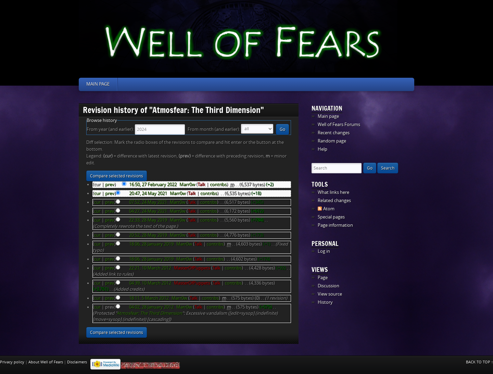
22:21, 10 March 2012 (150, 268)
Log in (324, 251)
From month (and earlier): (214, 129)
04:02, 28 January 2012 (151, 307)
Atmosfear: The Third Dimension (149, 313)
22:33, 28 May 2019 (148, 220)
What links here (333, 192)
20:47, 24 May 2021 (148, 193)
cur (97, 193)
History (325, 302)
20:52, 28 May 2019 (148, 235)
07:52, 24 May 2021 (148, 202)
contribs (218, 184)
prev (109, 184)
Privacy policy (12, 362)
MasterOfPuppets (192, 268)
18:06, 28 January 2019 (151, 244)
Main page (98, 84)
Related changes (334, 200)
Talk (201, 184)
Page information (335, 225)
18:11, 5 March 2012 (149, 298)
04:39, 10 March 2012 (150, 283)
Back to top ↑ (479, 362)
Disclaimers (77, 362)
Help (322, 149)
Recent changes (334, 132)
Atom (328, 208)
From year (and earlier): (110, 129)
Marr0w (187, 184)
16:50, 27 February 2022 (153, 184)
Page (323, 277)
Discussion (328, 285)
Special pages (331, 217)
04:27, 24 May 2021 (148, 211)
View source (330, 294)
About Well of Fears (45, 362)
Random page (332, 141)
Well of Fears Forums (339, 124)
